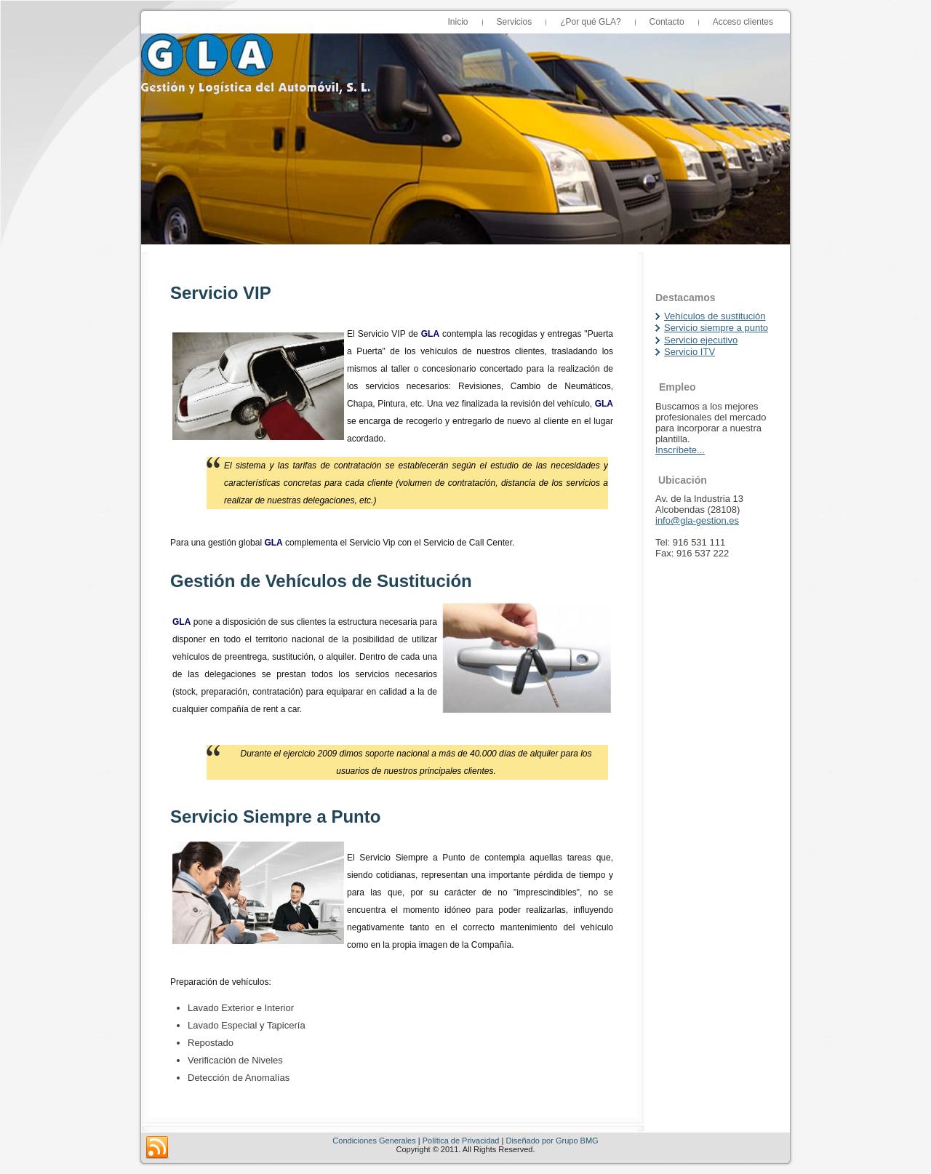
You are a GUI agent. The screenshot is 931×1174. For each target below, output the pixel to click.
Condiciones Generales (373, 1140)
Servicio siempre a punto (716, 327)
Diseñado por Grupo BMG (552, 1140)
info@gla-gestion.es (697, 520)
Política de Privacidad (461, 1140)
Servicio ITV (689, 351)
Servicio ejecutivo (701, 340)
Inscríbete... (680, 449)
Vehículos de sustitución (714, 316)
